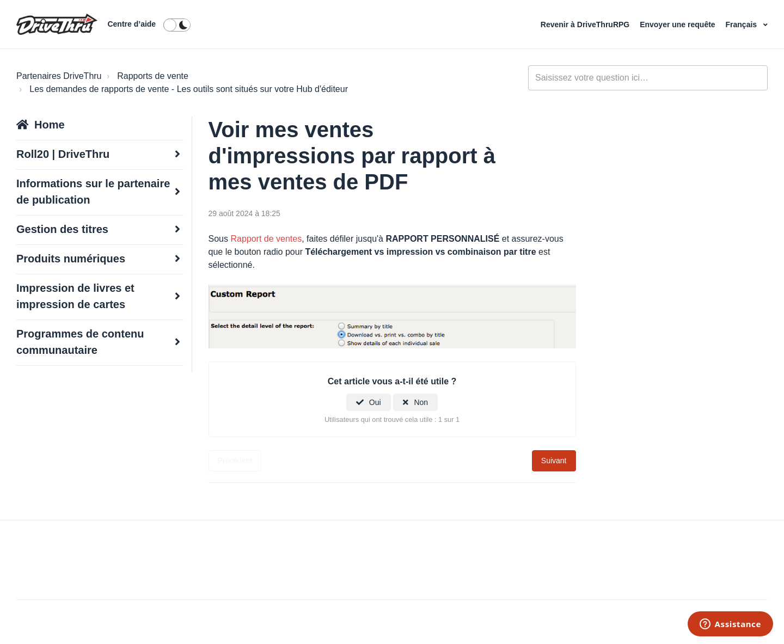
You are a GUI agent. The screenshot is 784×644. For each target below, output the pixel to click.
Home (49, 125)
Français (742, 24)
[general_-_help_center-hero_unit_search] (648, 77)
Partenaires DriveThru (59, 76)
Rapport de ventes (266, 238)
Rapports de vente (152, 76)
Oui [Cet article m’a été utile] (375, 402)
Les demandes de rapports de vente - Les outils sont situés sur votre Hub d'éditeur (188, 89)
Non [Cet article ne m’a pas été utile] (421, 402)
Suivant (554, 460)
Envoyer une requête (678, 24)
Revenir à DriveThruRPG (586, 24)
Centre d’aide (131, 24)
